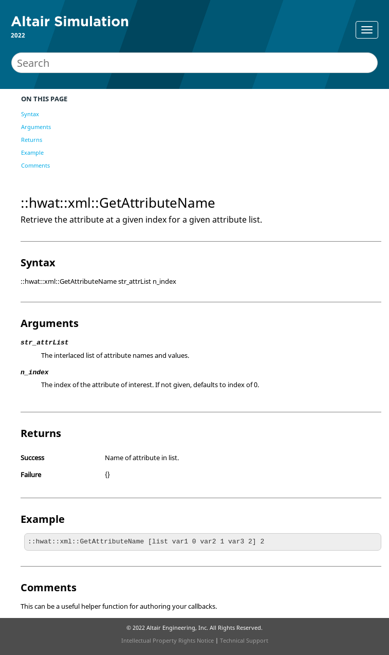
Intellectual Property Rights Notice (167, 640)
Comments (35, 165)
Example (32, 152)
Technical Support (244, 640)
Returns (31, 139)
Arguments (36, 127)
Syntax (30, 114)
